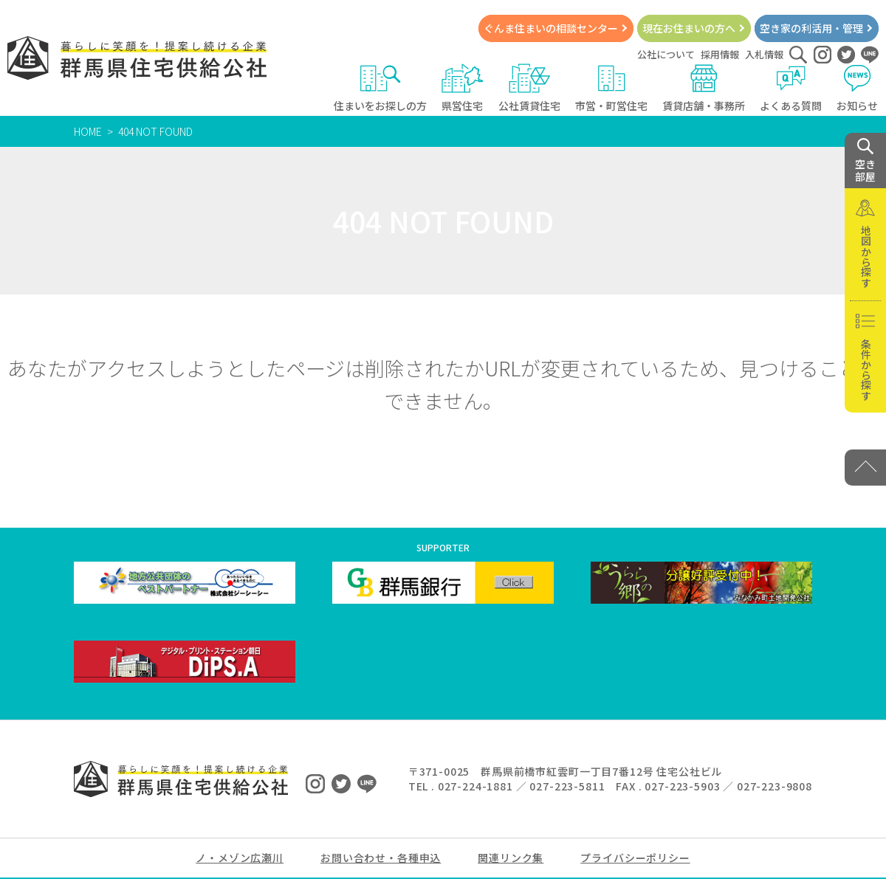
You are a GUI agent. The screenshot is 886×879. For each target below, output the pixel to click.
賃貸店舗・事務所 (703, 88)
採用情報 (720, 54)
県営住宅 (463, 88)
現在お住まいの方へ (688, 28)
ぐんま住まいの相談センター (551, 28)
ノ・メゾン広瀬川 (240, 857)
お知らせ (858, 88)
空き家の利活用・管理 (811, 28)
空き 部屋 (865, 161)
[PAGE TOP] (865, 467)
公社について (666, 54)
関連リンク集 (510, 857)
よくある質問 (791, 88)
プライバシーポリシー (635, 857)
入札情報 (764, 54)
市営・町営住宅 (611, 88)
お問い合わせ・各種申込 (380, 857)
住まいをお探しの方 (380, 88)
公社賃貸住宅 (529, 88)
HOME (88, 131)
